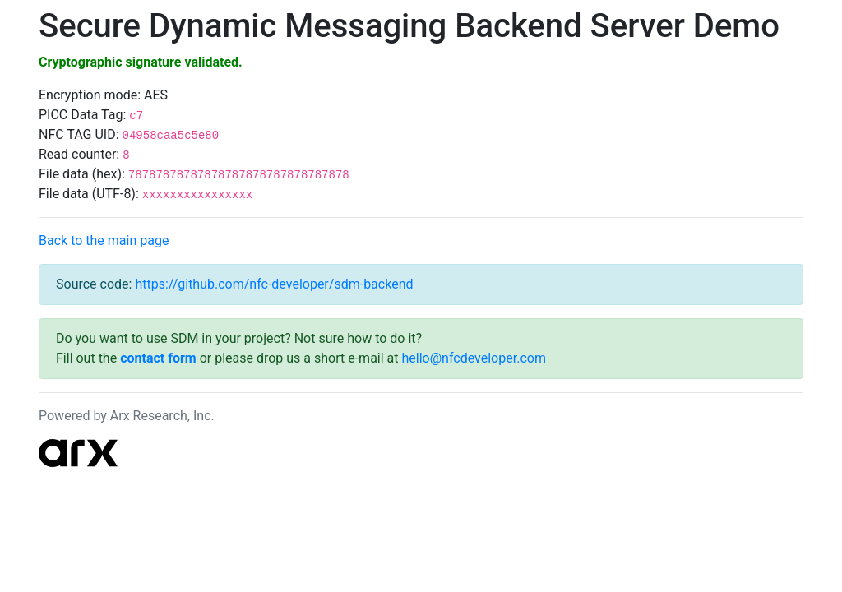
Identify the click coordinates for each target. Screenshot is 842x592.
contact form (158, 358)
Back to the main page (104, 240)
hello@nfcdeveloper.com (474, 358)
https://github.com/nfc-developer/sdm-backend (274, 284)
